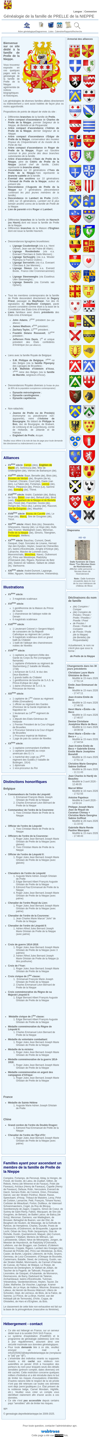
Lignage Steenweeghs (25, 276)
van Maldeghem (41, 1217)
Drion (43, 1192)
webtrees (43, 1339)
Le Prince (18, 1295)
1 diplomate (19, 765)
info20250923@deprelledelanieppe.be (28, 1353)
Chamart (12, 481)
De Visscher (28, 1284)
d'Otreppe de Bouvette (50, 1256)
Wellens (25, 535)
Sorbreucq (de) (28, 467)
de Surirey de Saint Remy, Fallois (33, 1210)
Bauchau (28, 540)
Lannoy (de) (39, 505)
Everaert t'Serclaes (23, 254)
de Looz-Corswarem (25, 1256)
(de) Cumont (53, 1234)
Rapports (68, 31)
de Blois (39, 1293)
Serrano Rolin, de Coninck (25, 1192)
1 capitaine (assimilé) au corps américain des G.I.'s (29, 752)
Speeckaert (9, 1197)
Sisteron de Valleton (24, 563)
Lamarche (13, 551)
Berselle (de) (38, 475)
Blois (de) (51, 475)
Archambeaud (10, 1279)
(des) (31, 465)
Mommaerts (30, 1262)
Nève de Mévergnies (38, 1239)
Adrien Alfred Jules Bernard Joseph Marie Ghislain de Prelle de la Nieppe (36, 930)
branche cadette (17, 175)
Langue (77, 11)
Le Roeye (45, 1265)
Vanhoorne (18, 565)
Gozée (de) (44, 503)
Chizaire (23, 481)
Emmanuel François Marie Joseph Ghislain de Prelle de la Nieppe (34, 798)
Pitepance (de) (24, 486)
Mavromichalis (15, 554)
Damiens (27, 1217)
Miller (11, 573)
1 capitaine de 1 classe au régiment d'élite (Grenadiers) (33, 700)
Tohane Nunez (53, 1200)
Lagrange (46, 570)
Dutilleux (42, 1203)
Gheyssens (14, 527)
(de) (20, 478)
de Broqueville (40, 1228)
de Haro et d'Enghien (26, 1301)
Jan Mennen (32, 265)
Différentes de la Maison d (33, 228)
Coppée (20, 1248)
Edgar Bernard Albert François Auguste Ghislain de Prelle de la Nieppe (37, 883)
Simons (39, 532)
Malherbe (16, 1284)
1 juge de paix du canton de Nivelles (32, 738)
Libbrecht (37, 1253)
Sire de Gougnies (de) (39, 516)
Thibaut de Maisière (36, 1197)
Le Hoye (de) (42, 527)
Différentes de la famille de (31, 117)
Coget (26, 1206)
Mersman (48, 530)
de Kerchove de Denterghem (29, 1266)
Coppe (44, 1298)
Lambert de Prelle (40, 198)
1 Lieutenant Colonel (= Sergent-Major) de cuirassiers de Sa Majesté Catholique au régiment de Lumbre (33, 631)
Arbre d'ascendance (19, 159)
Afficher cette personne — (82, 571)
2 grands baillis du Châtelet (27, 677)
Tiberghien (49, 532)
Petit (30, 1200)
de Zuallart (39, 1181)
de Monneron (50, 1273)
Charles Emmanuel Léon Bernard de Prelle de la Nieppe (35, 804)
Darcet (6, 1195)
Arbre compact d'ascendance (26, 136)
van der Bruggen (23, 1245)
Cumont (39, 540)
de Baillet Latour (36, 1214)
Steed (30, 1259)
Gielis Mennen (43, 254)
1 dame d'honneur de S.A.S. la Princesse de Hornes (29, 687)
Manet (42, 1195)
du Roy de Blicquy (40, 1206)
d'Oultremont (24, 1228)
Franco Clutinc (33, 259)
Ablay (43, 1178)
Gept (21, 543)
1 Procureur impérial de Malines (29, 735)
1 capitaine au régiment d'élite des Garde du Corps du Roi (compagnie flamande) (32, 658)
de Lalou (27, 1181)
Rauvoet (52, 505)
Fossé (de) (19, 503)
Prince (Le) (39, 486)
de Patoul (21, 1265)
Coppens (35, 1209)
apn (5, 1408)
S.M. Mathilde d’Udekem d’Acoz (33, 368)
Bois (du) (36, 524)
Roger (36, 209)
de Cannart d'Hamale (49, 1262)
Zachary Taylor (21, 329)
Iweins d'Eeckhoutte (23, 549)
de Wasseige (34, 1223)
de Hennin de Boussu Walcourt (28, 1290)
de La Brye (30, 1295)
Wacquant (42, 1211)
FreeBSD (45, 1336)
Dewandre (48, 524)
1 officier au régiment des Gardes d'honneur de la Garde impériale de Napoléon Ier (31, 707)
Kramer (17, 530)
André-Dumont (32, 570)
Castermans (9, 1259)
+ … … (81, 735)
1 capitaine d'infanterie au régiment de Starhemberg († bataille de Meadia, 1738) (33, 666)
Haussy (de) (27, 527)
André (28, 494)
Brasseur (54, 1287)
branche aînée (31, 167)
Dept (17, 1293)
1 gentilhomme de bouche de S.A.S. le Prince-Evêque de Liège (33, 681)
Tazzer (50, 1281)
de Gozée (16, 1181)
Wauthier (37, 508)
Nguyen (19, 573)
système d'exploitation (25, 1336)
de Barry (22, 1276)
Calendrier (59, 31)
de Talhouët (34, 1270)
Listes (51, 31)
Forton (33, 1203)
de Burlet (16, 1253)
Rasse (50, 1195)
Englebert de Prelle (23, 435)
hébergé (25, 1330)
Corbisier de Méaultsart (15, 1203)
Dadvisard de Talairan (40, 1276)
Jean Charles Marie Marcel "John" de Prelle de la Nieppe (36, 920)
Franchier (31, 503)
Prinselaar (52, 1192)
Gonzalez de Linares (36, 543)
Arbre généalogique (26, 31)
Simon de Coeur (50, 1209)
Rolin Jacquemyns (37, 1231)
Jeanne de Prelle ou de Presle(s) (34, 413)
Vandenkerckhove (34, 573)
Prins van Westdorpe (24, 557)
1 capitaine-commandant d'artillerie (31, 748)
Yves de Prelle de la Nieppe (33, 171)
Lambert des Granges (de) (48, 1248)
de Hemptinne (20, 1225)
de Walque (33, 1265)
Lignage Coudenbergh (25, 245)
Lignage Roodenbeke (26, 251)
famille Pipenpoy (44, 363)
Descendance (15, 187)
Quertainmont (28, 1234)
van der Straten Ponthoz (25, 1195)
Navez (40, 554)
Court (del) (34, 481)
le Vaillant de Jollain (42, 1267)
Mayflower (38, 301)
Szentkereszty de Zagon (16, 1209)
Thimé (32, 489)
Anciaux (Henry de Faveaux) (30, 1186)
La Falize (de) (21, 484)
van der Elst (43, 1220)
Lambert (47, 209)
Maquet (41, 1234)
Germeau (8, 1256)
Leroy (51, 1197)
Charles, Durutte (38, 1225)
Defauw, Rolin (25, 1189)
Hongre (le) (14, 505)
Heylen (30, 546)
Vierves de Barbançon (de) (42, 470)
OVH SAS (38, 1333)
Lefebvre (8, 1245)
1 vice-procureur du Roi (25, 768)
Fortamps (35, 484)
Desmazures (10, 1276)
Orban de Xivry (18, 1231)
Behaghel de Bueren (24, 1220)
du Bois (58, 1251)
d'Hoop (20, 1197)
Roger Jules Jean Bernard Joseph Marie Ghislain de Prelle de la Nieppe (37, 840)
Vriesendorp (51, 573)
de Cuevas (9, 1265)
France (37, 1330)
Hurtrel (41, 1295)
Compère (8, 1178)
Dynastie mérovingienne (26, 392)
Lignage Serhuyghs (24, 257)
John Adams (20, 320)
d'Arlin (36, 1298)
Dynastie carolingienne (26, 395)
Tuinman (47, 1279)
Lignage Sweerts (23, 282)
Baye (27, 475)
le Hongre (52, 1178)
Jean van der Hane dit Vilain (37, 248)
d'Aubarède (36, 1273)
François (39, 1200)
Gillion (49, 1181)
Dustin (16, 1234)
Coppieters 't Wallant (14, 1237)
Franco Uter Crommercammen (37, 271)
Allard (27, 524)
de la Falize (51, 1293)
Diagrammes (41, 31)
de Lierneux (27, 1293)
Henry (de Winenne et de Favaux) (30, 1183)
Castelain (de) (40, 494)
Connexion (90, 11)
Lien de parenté (17, 209)
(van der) (26, 497)
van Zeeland (39, 1245)
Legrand (26, 1253)
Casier (6, 1253)
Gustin (52, 1259)
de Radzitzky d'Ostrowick (42, 1242)
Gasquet (12, 543)
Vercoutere (40, 1189)
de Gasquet (22, 1273)
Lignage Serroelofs (24, 262)
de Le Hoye (19, 1287)
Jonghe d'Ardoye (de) (46, 549)
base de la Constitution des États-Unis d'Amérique (33, 308)
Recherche (77, 31)
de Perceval (32, 1178)
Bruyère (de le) (42, 478)
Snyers (58, 1253)
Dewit (47, 540)
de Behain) (21, 1214)
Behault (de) (42, 497)
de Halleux (32, 1287)
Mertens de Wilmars (37, 1237)
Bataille (21, 1259)
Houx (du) (26, 505)
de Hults (48, 1253)
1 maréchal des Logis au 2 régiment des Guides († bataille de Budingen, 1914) (31, 760)
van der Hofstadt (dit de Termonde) (28, 1297)
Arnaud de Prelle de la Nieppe (28, 181)
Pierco (11, 486)
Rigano (30, 560)
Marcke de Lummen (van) (33, 551)
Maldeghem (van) (32, 530)
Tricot (11, 519)
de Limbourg (41, 1259)
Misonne (43, 1287)
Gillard (21, 1239)
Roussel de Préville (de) (16, 1251)
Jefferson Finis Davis (25, 339)
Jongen (54, 1239)
